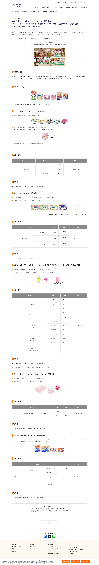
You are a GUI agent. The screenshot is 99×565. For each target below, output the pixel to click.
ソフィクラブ (51, 546)
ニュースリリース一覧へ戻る (49, 522)
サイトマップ (71, 545)
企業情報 (14, 544)
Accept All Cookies (85, 561)
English (66, 2)
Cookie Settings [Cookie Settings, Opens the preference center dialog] (66, 561)
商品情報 (32, 544)
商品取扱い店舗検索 (53, 553)
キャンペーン (33, 546)
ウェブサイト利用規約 (73, 547)
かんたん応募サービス (53, 549)
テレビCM (50, 544)
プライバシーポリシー (73, 551)
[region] (49, 561)
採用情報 (14, 551)
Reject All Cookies (75, 561)
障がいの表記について (73, 553)
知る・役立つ (33, 549)
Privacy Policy (34, 562)
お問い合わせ (57, 2)
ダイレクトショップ (53, 551)
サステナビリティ (16, 546)
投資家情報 (15, 549)
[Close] (97, 561)
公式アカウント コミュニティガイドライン (77, 549)
